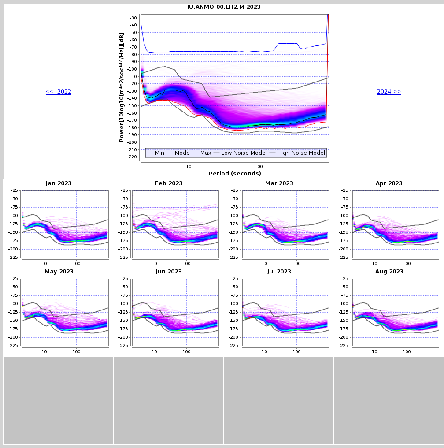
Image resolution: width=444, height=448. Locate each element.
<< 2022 (58, 91)
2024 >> (389, 91)
